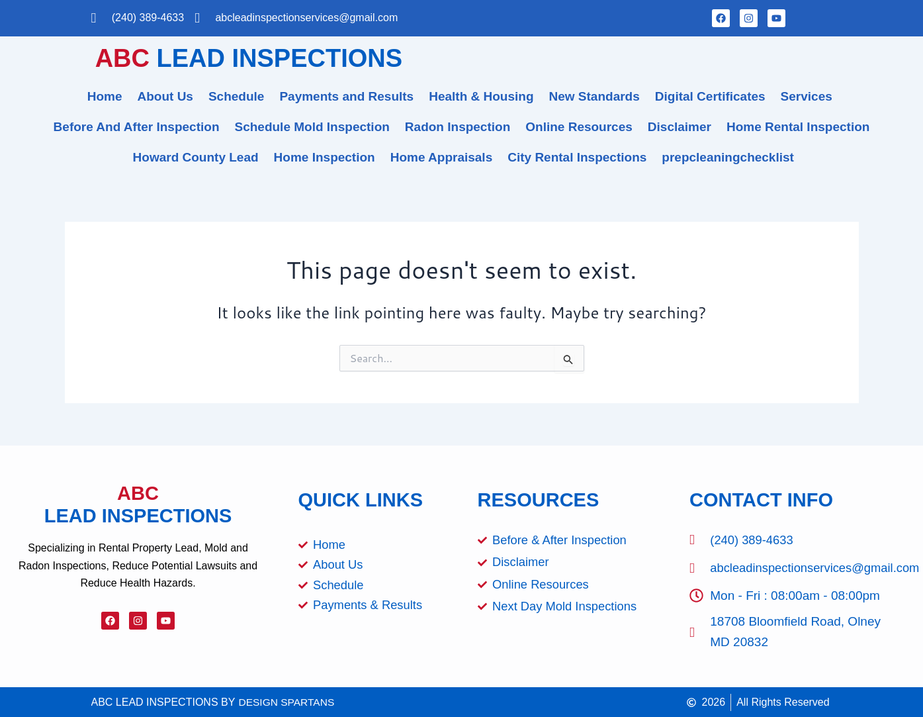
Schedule (236, 96)
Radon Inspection (457, 127)
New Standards (594, 96)
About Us (165, 96)
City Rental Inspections (576, 157)
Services (806, 96)
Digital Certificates (710, 96)
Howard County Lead (196, 157)
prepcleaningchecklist (728, 157)
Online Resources (579, 127)
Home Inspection (324, 157)
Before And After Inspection (137, 127)
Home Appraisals (441, 157)
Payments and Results (346, 96)
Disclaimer (679, 127)
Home (104, 96)
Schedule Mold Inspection (312, 127)
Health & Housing (481, 96)
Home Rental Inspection (797, 127)
